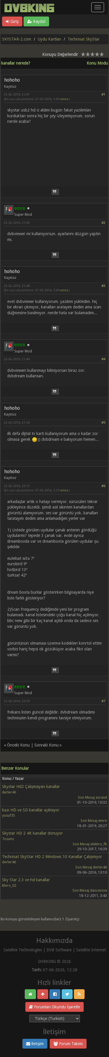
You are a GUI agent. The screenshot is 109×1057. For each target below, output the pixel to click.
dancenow (98, 890)
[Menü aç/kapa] (97, 7)
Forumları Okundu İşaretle (54, 1007)
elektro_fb (98, 844)
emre (64, 99)
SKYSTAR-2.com (16, 39)
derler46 (9, 792)
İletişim (35, 1043)
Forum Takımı (68, 1043)
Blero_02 (9, 885)
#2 (103, 223)
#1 (103, 94)
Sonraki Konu (46, 745)
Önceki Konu (18, 745)
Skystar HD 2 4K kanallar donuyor (32, 833)
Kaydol (36, 21)
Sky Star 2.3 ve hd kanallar (26, 879)
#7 (103, 701)
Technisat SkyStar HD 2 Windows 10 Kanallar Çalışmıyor (52, 856)
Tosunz (8, 839)
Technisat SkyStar (83, 39)
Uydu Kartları (49, 39)
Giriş (12, 21)
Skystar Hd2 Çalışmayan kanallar (31, 786)
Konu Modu (97, 63)
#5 (103, 423)
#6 (103, 486)
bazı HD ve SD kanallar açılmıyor (30, 810)
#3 (103, 286)
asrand (101, 797)
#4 (103, 359)
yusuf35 (8, 815)
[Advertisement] (54, 152)
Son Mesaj (86, 797)
